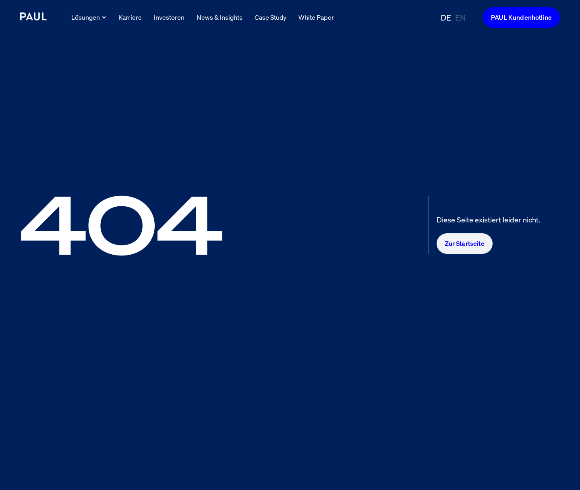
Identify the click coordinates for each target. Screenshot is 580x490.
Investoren (169, 17)
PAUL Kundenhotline (521, 17)
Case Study (270, 17)
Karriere (130, 17)
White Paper (316, 17)
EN (460, 17)
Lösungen (88, 17)
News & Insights (219, 17)
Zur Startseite (465, 243)
